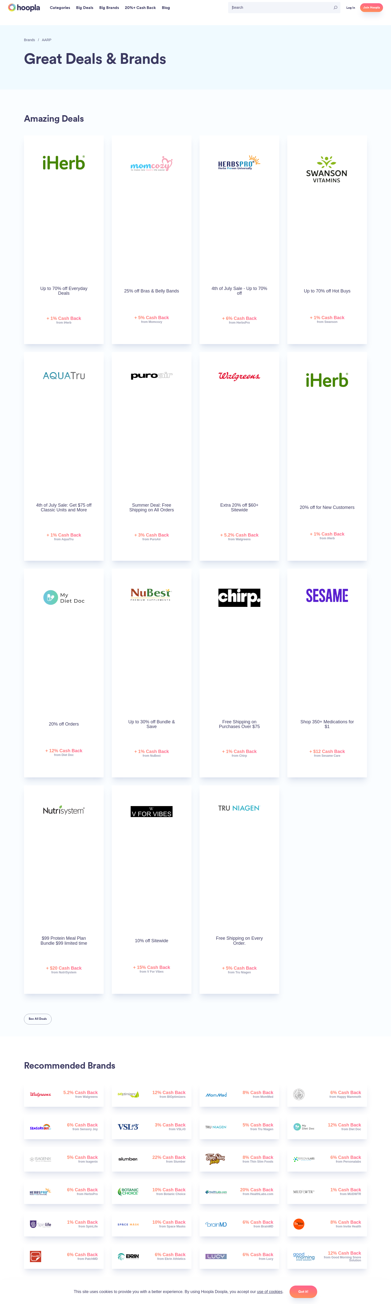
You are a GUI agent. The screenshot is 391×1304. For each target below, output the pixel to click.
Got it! (303, 1291)
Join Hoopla (371, 7)
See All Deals (38, 1019)
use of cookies (269, 1292)
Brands (29, 40)
